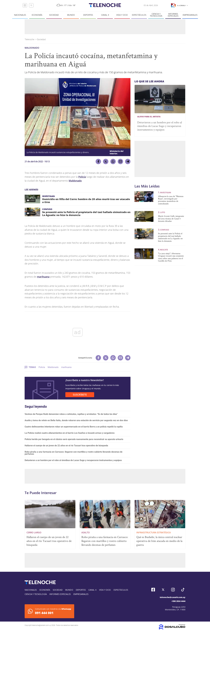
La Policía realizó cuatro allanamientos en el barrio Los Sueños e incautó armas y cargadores (70, 433)
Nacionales (20, 15)
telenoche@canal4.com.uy (172, 597)
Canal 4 (105, 15)
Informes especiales (173, 15)
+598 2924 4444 (178, 601)
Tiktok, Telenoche (183, 589)
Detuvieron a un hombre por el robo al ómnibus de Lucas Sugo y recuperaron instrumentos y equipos (73, 460)
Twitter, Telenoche (163, 589)
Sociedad (54, 15)
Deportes (88, 15)
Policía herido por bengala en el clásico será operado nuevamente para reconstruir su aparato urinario (74, 439)
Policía (82, 176)
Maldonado (75, 180)
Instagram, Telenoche (173, 589)
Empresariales (190, 15)
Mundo (71, 15)
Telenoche (30, 39)
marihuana (43, 276)
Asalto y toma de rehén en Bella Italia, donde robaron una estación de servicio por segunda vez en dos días (76, 420)
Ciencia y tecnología (156, 15)
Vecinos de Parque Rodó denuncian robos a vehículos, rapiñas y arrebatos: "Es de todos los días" (71, 414)
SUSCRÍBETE (80, 394)
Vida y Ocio (122, 15)
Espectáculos (139, 15)
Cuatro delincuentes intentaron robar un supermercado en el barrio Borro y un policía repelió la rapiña (74, 426)
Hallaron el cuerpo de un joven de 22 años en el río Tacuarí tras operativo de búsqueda (66, 445)
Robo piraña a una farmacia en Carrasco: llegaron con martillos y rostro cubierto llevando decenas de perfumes (73, 453)
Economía (37, 15)
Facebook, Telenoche (153, 589)
